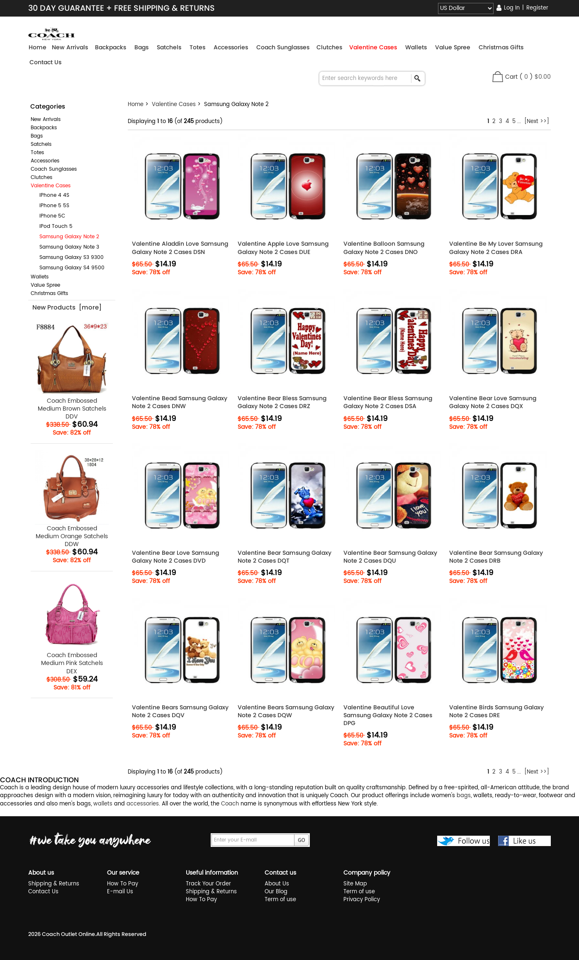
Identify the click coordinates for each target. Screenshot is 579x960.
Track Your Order (208, 884)
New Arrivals (46, 119)
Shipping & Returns (53, 884)
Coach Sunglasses (54, 169)
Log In (512, 8)
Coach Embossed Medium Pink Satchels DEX (72, 626)
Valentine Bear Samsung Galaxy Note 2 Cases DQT (284, 557)
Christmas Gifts (49, 293)
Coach (230, 804)
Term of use (280, 899)
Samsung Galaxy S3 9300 (68, 257)
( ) (535, 77)
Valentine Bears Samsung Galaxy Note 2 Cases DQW (286, 711)
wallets (102, 804)
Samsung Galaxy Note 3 (66, 247)
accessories (143, 804)
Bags (37, 136)
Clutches (41, 177)
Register (537, 8)
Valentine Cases (174, 104)
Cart (511, 77)
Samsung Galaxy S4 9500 (69, 268)
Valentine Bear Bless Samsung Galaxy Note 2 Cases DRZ (282, 402)
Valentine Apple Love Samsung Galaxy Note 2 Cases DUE (283, 248)
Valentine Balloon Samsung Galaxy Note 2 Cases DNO (383, 248)
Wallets (40, 277)
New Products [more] (67, 307)
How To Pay (122, 884)
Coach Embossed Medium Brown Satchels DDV (72, 372)
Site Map (355, 884)
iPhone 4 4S (51, 195)
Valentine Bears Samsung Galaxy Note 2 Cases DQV (180, 711)
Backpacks (44, 128)
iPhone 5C (49, 216)
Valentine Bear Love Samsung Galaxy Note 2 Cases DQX (492, 402)
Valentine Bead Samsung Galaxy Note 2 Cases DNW (179, 402)
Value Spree (45, 285)
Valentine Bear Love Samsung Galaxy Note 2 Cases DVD (175, 557)
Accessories (45, 161)
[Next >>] (536, 121)
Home (37, 47)
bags (464, 795)
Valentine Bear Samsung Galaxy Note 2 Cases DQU (390, 557)
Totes (37, 153)
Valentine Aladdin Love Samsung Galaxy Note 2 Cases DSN (180, 248)
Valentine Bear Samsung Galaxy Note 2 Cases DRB (496, 557)
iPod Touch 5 (53, 226)
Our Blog (276, 891)
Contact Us (45, 62)
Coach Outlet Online (68, 934)
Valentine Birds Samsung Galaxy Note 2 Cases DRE (496, 711)
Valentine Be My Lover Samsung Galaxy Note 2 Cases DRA (496, 248)
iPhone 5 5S (51, 206)
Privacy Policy (361, 899)
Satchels (41, 144)
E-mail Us (120, 891)
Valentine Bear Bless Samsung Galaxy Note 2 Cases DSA (387, 402)
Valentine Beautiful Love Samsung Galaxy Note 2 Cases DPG (387, 715)
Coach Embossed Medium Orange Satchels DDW (72, 499)
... (519, 121)
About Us (277, 884)
